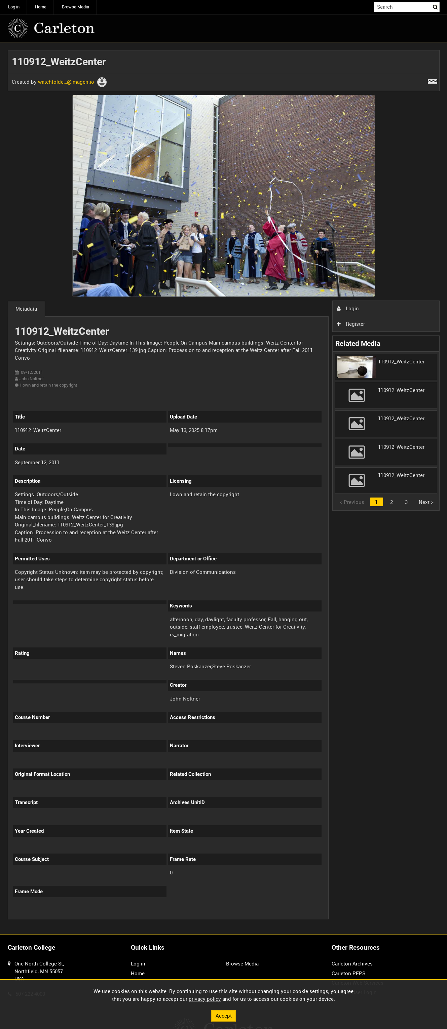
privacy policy (205, 998)
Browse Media (75, 7)
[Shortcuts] (432, 80)
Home (40, 7)
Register (351, 323)
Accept (224, 1015)
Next (426, 502)
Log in (14, 7)
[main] (224, 488)
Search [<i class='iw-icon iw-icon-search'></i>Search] (435, 6)
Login (348, 308)
